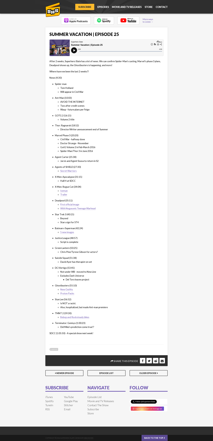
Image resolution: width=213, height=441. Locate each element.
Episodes (103, 6)
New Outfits (66, 289)
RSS (47, 409)
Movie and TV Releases (127, 6)
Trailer (63, 194)
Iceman (64, 190)
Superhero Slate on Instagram (147, 408)
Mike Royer (88, 438)
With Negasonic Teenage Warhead (78, 208)
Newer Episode (65, 373)
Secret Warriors (68, 170)
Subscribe (84, 6)
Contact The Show (98, 405)
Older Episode (147, 373)
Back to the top (154, 438)
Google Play (71, 401)
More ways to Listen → (148, 20)
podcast (54, 349)
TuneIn (49, 405)
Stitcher (68, 405)
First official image (69, 204)
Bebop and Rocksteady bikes (74, 317)
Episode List (106, 373)
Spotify (49, 401)
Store (149, 6)
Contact (162, 6)
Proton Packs (67, 293)
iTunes (49, 397)
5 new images (67, 232)
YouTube (69, 397)
